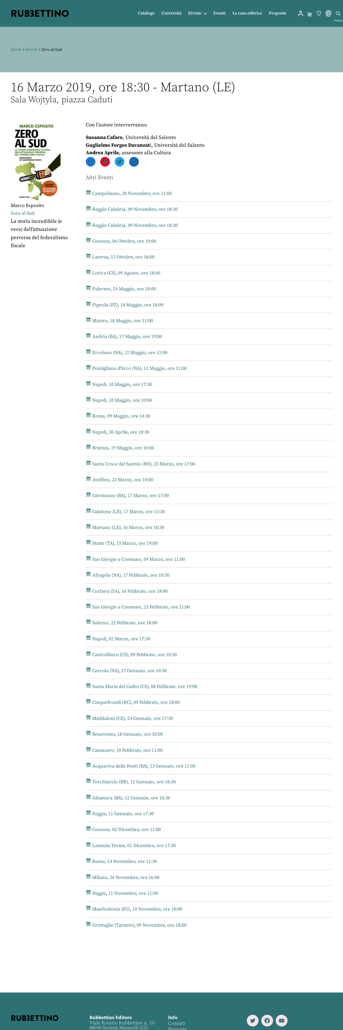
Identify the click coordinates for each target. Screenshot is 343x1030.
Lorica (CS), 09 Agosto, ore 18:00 (125, 273)
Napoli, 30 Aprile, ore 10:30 (120, 432)
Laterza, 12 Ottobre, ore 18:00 (122, 257)
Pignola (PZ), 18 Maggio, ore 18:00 (127, 305)
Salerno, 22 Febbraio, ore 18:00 (124, 623)
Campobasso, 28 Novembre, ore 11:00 (131, 193)
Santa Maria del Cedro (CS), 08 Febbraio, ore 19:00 (146, 686)
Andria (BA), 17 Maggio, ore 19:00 (127, 336)
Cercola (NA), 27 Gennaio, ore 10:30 (129, 671)
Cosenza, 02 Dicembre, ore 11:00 (126, 829)
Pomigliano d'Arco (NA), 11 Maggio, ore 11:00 (140, 368)
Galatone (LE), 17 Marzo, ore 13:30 (128, 512)
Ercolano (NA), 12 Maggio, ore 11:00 (129, 352)
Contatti (176, 1023)
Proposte (277, 13)
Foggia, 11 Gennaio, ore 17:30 (122, 814)
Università (171, 13)
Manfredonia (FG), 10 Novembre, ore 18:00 (137, 909)
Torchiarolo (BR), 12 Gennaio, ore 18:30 (133, 782)
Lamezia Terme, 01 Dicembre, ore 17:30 (134, 846)
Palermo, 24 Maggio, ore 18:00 (123, 289)
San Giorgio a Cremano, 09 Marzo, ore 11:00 (139, 559)
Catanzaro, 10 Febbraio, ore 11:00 (127, 750)
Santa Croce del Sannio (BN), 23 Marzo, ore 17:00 (144, 464)
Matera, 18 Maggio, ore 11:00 (122, 321)
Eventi (219, 13)
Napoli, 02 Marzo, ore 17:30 (120, 639)
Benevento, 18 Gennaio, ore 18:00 (127, 734)
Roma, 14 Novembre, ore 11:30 (124, 861)
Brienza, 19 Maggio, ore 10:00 (123, 448)
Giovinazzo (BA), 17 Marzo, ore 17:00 (130, 496)
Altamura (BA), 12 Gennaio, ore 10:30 (131, 798)
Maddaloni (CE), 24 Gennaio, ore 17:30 (133, 718)
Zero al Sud (23, 213)
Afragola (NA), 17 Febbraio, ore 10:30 (131, 575)
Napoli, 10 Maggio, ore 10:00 (121, 400)
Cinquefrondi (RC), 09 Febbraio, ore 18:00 (136, 702)
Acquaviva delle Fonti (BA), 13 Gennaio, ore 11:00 (145, 766)
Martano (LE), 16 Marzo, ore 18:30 (127, 527)
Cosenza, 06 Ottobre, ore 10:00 (123, 241)
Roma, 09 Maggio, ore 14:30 (120, 416)
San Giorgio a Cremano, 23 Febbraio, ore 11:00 (142, 607)
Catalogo (146, 13)
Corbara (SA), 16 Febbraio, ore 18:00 (130, 591)
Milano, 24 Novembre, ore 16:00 (125, 877)
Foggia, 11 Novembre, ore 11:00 (125, 893)
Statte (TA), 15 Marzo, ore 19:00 (124, 543)
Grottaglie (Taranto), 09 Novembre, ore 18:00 (139, 925)
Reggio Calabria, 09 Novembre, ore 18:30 (135, 209)
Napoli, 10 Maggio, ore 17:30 (121, 384)
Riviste (194, 13)
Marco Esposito (28, 205)
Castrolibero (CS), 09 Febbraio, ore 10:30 (134, 655)
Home (16, 49)
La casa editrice (247, 13)
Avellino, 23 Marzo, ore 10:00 (122, 480)
